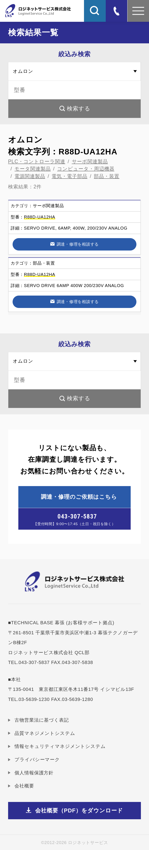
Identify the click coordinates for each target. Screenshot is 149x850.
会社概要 (24, 785)
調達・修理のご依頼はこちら (79, 497)
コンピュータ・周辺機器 (85, 168)
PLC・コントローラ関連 (36, 161)
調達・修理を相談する (78, 244)
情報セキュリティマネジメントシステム (60, 746)
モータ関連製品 (32, 168)
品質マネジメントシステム (44, 733)
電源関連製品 (29, 176)
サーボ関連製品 (90, 161)
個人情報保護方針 (34, 772)
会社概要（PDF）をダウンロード (79, 810)
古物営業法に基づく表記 (41, 720)
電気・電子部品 (69, 176)
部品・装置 (106, 176)
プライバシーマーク (37, 759)
